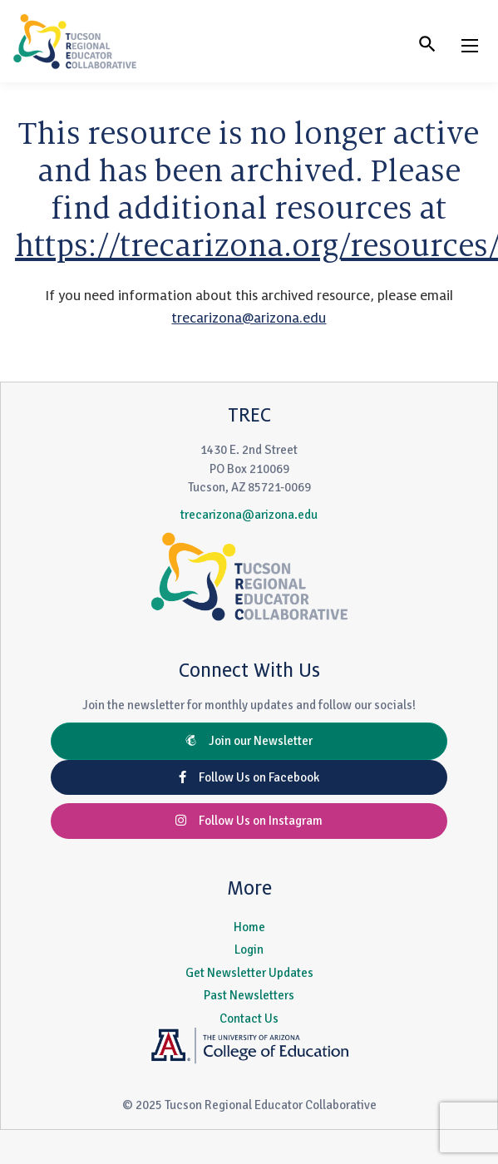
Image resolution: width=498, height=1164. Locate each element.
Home (249, 927)
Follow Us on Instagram (249, 820)
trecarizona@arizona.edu (248, 318)
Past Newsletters (249, 995)
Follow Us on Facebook (249, 777)
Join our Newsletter (249, 740)
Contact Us (249, 1018)
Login (249, 949)
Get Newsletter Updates (249, 972)
